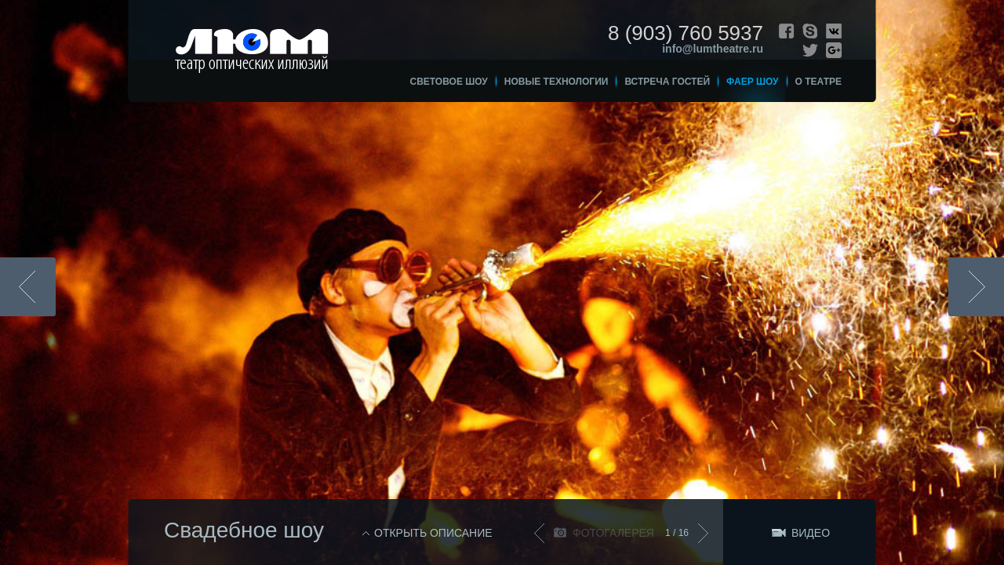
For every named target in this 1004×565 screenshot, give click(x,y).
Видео (810, 533)
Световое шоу (448, 81)
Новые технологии (556, 81)
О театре (818, 81)
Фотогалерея (613, 533)
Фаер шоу (752, 81)
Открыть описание (433, 533)
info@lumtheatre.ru (712, 48)
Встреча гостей (667, 81)
